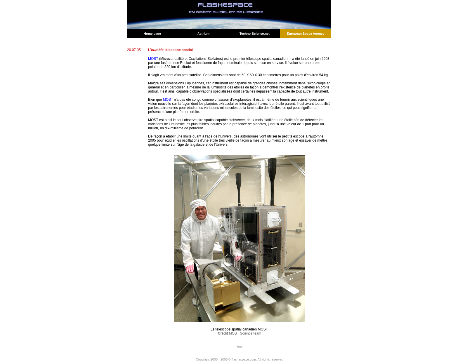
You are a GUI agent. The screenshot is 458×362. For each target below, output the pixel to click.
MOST (153, 59)
